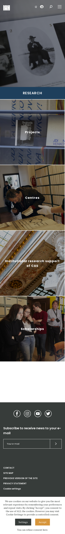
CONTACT (8, 467)
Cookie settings (12, 488)
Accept (42, 522)
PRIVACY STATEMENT (15, 483)
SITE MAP (8, 473)
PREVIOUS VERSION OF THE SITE (20, 478)
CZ (36, 6)
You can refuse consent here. (32, 529)
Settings (23, 522)
